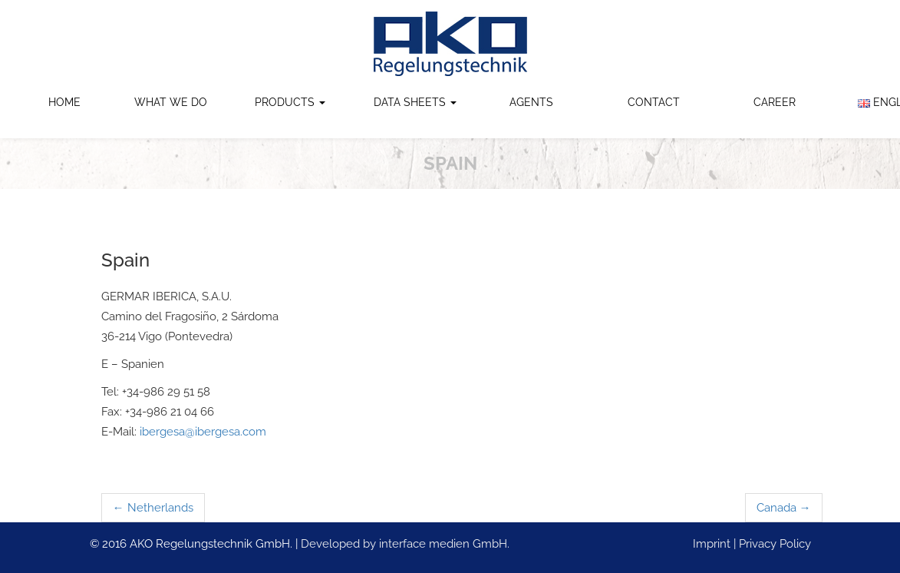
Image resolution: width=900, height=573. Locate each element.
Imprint (711, 544)
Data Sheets (415, 102)
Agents (531, 102)
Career (774, 102)
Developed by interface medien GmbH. (405, 544)
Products (290, 102)
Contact (654, 102)
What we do (170, 102)
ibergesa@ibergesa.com (203, 432)
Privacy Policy (775, 544)
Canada (784, 508)
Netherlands (153, 508)
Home (64, 102)
